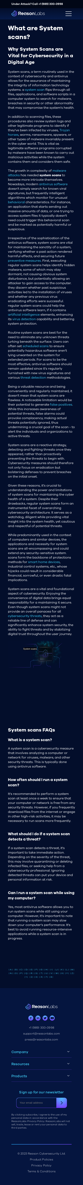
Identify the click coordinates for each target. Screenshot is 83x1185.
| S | (36, 973)
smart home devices (44, 562)
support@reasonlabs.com (41, 1034)
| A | (11, 969)
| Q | (26, 973)
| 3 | (36, 977)
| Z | (72, 973)
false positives (61, 404)
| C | (21, 969)
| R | (31, 973)
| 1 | (26, 977)
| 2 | (31, 977)
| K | (62, 969)
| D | (26, 969)
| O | (16, 973)
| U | (46, 973)
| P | (21, 973)
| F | (36, 969)
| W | (57, 973)
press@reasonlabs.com (41, 1039)
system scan (35, 90)
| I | (51, 969)
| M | (72, 969)
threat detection (33, 377)
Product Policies (41, 1159)
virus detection (24, 319)
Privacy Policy (41, 1165)
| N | (11, 973)
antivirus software (53, 184)
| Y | (67, 973)
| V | (51, 973)
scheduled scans (36, 346)
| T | (41, 973)
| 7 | (46, 977)
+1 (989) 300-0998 (50, 4)
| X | (62, 973)
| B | (16, 969)
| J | (57, 969)
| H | (46, 969)
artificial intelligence (24, 314)
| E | (31, 969)
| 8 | (51, 977)
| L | (67, 969)
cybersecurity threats (25, 616)
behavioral (16, 202)
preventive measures (24, 260)
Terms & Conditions (41, 1171)
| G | (41, 969)
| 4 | (41, 977)
